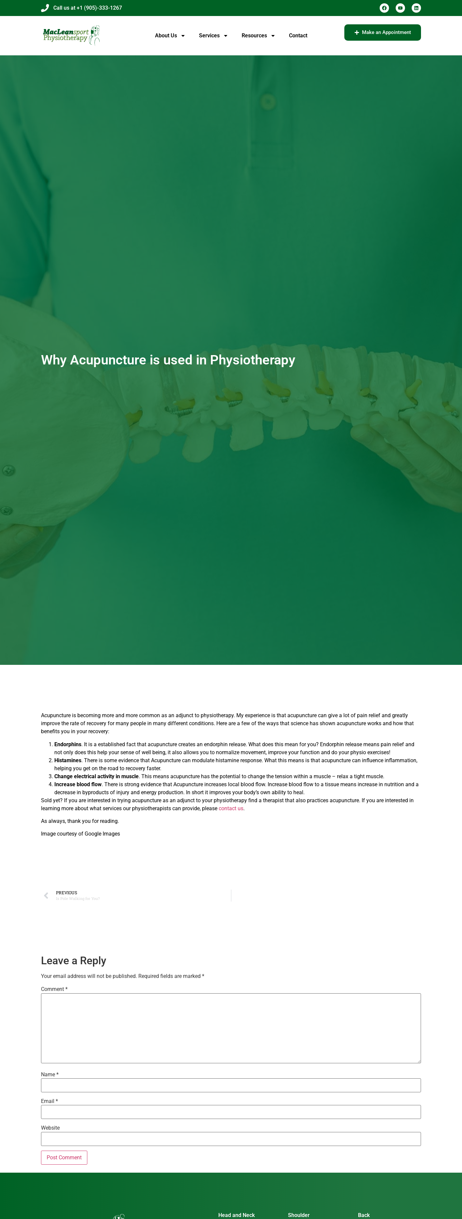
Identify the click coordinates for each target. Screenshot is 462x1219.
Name (50, 1074)
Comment (54, 989)
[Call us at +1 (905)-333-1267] (45, 8)
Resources (259, 36)
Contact (298, 35)
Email (49, 1101)
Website (50, 1128)
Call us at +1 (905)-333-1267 (87, 8)
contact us (231, 808)
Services (213, 36)
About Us (170, 36)
